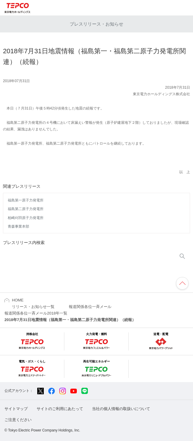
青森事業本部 (18, 226)
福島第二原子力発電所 (25, 209)
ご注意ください (18, 419)
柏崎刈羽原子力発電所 (25, 218)
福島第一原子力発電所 (25, 200)
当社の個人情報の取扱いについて (121, 408)
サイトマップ (16, 408)
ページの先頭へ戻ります (182, 283)
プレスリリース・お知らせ (96, 23)
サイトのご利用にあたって (60, 408)
